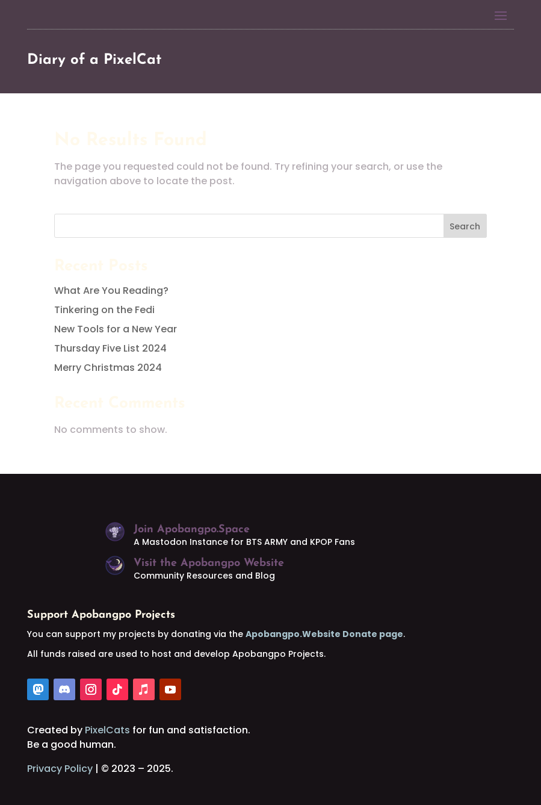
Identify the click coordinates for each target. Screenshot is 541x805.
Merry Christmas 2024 (108, 368)
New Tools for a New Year (115, 329)
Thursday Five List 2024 (110, 348)
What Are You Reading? (111, 290)
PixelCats (107, 730)
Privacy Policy (60, 768)
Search (465, 226)
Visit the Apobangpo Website (209, 563)
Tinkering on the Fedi (104, 310)
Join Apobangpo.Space (192, 529)
